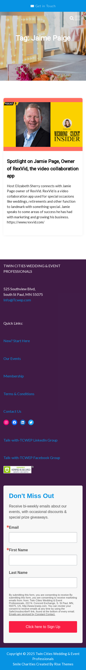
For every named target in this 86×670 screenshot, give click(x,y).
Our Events (12, 358)
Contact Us (12, 411)
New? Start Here (16, 340)
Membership (13, 376)
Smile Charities (24, 664)
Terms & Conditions (18, 393)
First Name (18, 550)
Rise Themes (63, 664)
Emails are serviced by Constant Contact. (32, 614)
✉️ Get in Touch (43, 6)
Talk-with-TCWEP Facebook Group (31, 457)
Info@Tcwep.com (17, 300)
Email (14, 527)
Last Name (18, 573)
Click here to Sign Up (43, 627)
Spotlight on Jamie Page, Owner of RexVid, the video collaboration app (42, 169)
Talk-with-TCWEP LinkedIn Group (30, 440)
